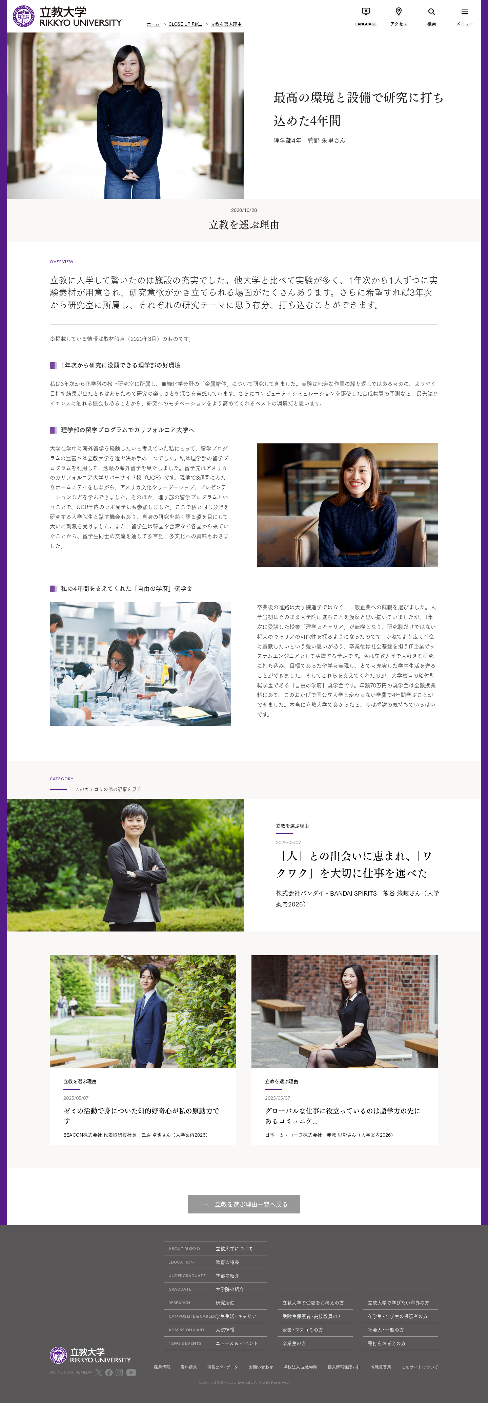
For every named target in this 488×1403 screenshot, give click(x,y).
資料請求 (189, 1367)
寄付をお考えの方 (387, 1343)
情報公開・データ (222, 1367)
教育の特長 (201, 1262)
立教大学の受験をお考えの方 (313, 1302)
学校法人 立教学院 (300, 1367)
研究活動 (199, 1302)
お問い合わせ (261, 1367)
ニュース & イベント (211, 1343)
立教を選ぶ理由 (226, 23)
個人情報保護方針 (344, 1367)
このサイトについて (420, 1367)
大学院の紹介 (204, 1289)
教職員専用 (381, 1367)
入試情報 (199, 1329)
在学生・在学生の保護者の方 (398, 1316)
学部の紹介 (201, 1275)
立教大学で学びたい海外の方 (398, 1302)
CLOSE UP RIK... (185, 23)
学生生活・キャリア (210, 1316)
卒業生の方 (294, 1343)
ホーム (153, 23)
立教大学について (208, 1248)
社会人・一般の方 (386, 1329)
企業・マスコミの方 (302, 1329)
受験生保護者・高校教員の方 (312, 1316)
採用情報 (162, 1367)
